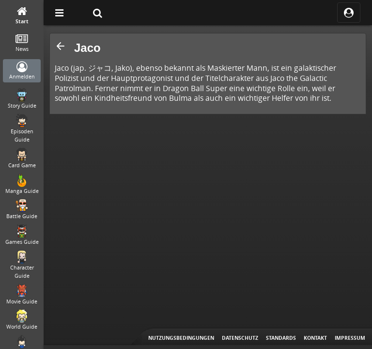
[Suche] (97, 12)
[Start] (22, 16)
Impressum (350, 337)
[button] (60, 46)
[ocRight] (348, 12)
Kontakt (315, 337)
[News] (22, 43)
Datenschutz (240, 337)
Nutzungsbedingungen (181, 337)
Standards (281, 337)
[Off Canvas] (59, 12)
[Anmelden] (22, 71)
